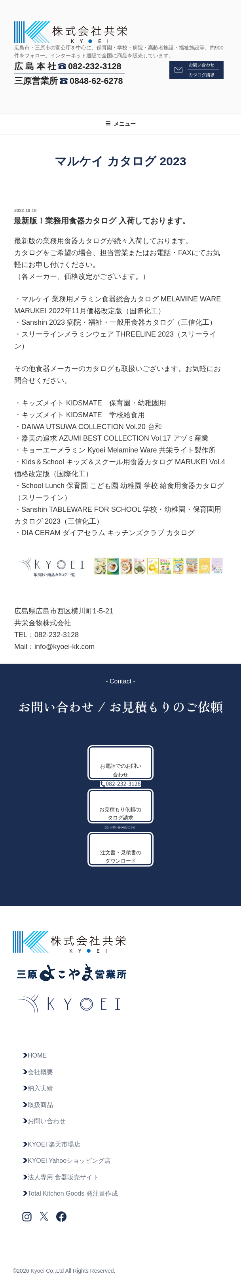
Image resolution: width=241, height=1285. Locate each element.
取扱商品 (37, 1104)
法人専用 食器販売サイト (60, 1177)
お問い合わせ (44, 1121)
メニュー (120, 124)
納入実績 (37, 1088)
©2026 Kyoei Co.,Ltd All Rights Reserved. (64, 1271)
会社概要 (37, 1072)
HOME (34, 1055)
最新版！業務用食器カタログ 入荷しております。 (101, 220)
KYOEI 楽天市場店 (51, 1144)
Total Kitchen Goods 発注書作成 (70, 1193)
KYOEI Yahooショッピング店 (66, 1160)
